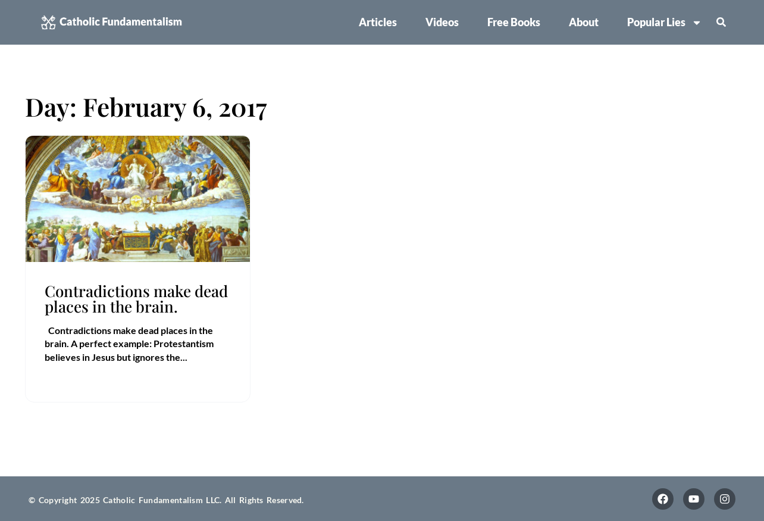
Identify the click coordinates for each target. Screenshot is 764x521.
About (584, 22)
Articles (378, 22)
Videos (442, 22)
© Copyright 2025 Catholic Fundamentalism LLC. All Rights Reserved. (166, 500)
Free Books (513, 22)
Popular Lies (664, 22)
